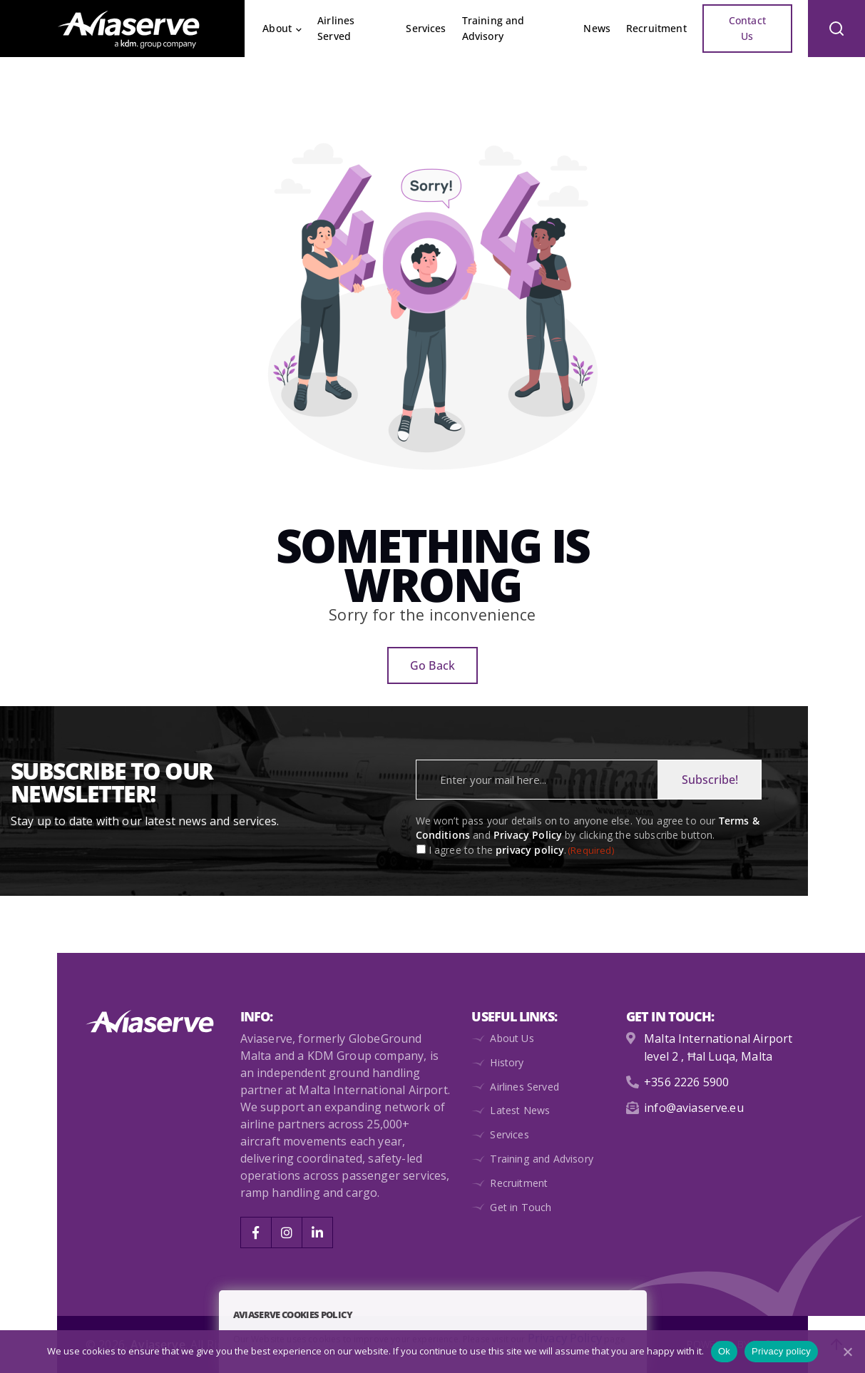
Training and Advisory (493, 28)
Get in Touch (520, 1207)
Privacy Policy (527, 835)
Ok (724, 1351)
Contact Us (747, 28)
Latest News (520, 1110)
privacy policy (530, 850)
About (277, 28)
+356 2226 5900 (686, 1080)
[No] (847, 1351)
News (596, 28)
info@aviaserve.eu (694, 1105)
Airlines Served (335, 28)
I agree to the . (521, 850)
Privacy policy (781, 1351)
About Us (511, 1038)
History (506, 1062)
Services (426, 28)
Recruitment (656, 28)
